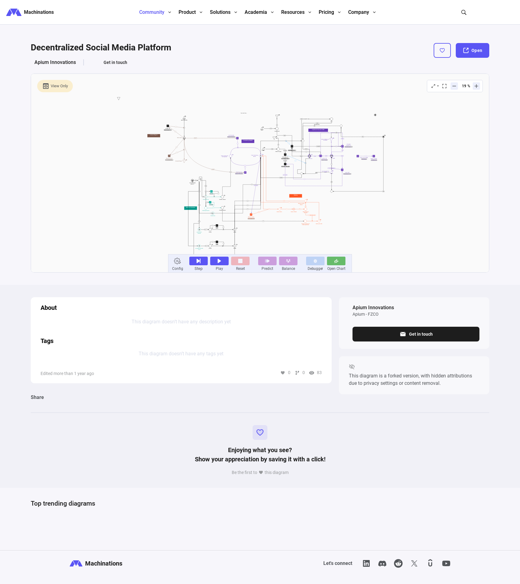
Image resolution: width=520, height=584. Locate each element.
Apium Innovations (55, 62)
